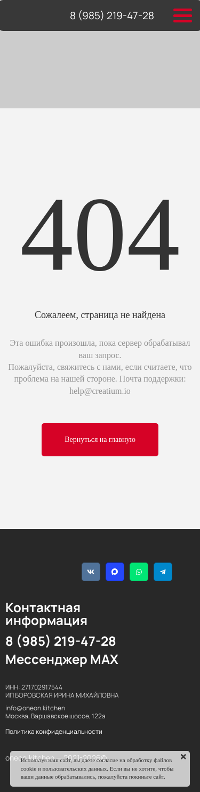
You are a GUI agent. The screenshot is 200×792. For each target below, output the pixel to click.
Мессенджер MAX (61, 659)
